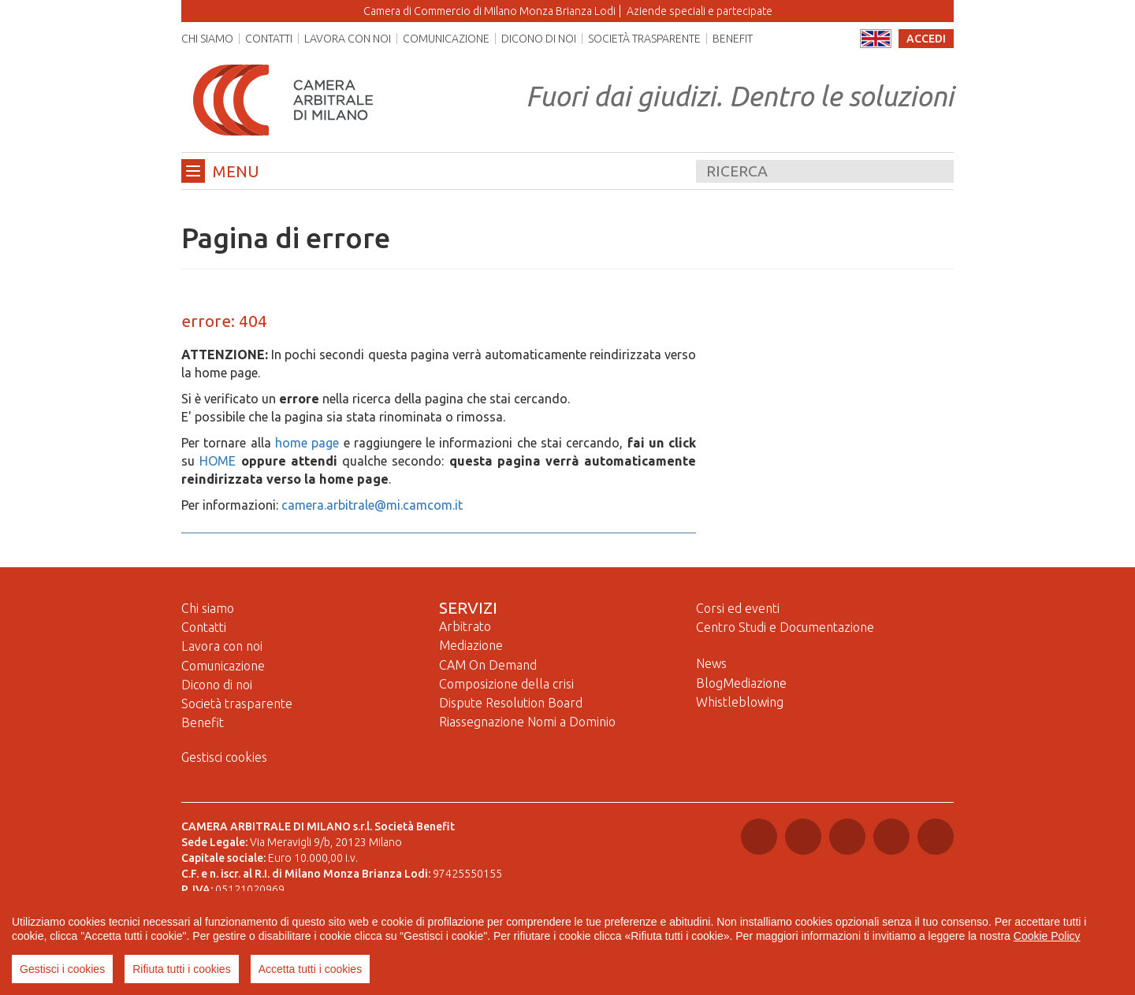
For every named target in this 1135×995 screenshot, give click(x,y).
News (711, 663)
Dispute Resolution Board (510, 703)
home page (307, 443)
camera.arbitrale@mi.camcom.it (372, 505)
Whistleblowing (739, 702)
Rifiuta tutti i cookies (181, 969)
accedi (926, 38)
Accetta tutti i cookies (311, 969)
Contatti (268, 38)
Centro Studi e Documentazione (785, 627)
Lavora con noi (347, 38)
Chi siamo (207, 38)
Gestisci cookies (224, 757)
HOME (217, 461)
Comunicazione (446, 38)
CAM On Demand (488, 665)
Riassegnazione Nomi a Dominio (527, 722)
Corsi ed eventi (738, 608)
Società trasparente (644, 38)
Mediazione (471, 645)
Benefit (733, 38)
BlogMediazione (741, 683)
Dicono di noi (538, 38)
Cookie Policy (1047, 936)
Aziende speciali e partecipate (699, 11)
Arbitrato (465, 626)
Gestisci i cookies (62, 969)
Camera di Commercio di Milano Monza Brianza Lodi (489, 11)
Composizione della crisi (506, 684)
